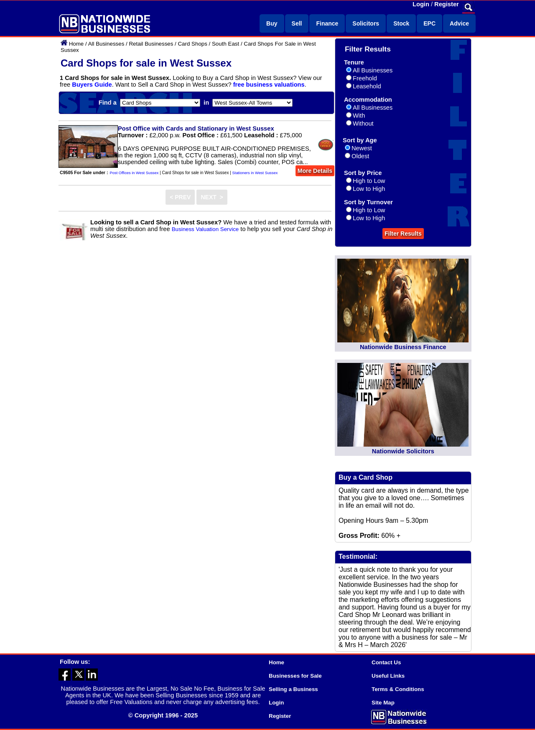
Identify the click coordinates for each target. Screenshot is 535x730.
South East (225, 44)
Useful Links (388, 676)
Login (421, 4)
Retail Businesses (151, 44)
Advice (459, 23)
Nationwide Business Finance (403, 347)
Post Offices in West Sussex (134, 173)
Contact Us (386, 662)
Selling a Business (293, 689)
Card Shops (192, 44)
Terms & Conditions (398, 689)
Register (446, 4)
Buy (271, 23)
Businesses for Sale (295, 676)
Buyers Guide (92, 84)
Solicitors (365, 23)
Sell (297, 23)
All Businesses (106, 44)
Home (76, 44)
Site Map (383, 702)
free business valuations (269, 84)
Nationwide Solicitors (403, 451)
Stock (401, 23)
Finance (327, 23)
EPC (429, 23)
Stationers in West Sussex (255, 173)
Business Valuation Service (205, 229)
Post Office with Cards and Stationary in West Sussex (196, 128)
